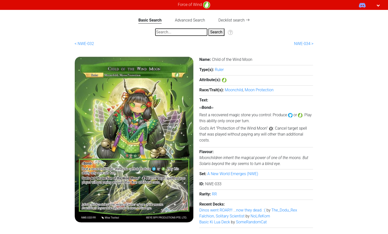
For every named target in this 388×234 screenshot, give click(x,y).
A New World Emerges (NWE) (232, 173)
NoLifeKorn (260, 216)
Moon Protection (259, 90)
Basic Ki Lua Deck (215, 222)
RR (214, 194)
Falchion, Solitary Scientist (222, 216)
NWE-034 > (303, 43)
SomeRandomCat (251, 222)
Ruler (219, 69)
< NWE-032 (84, 43)
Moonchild (234, 90)
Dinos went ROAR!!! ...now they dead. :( (232, 210)
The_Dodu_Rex (284, 210)
